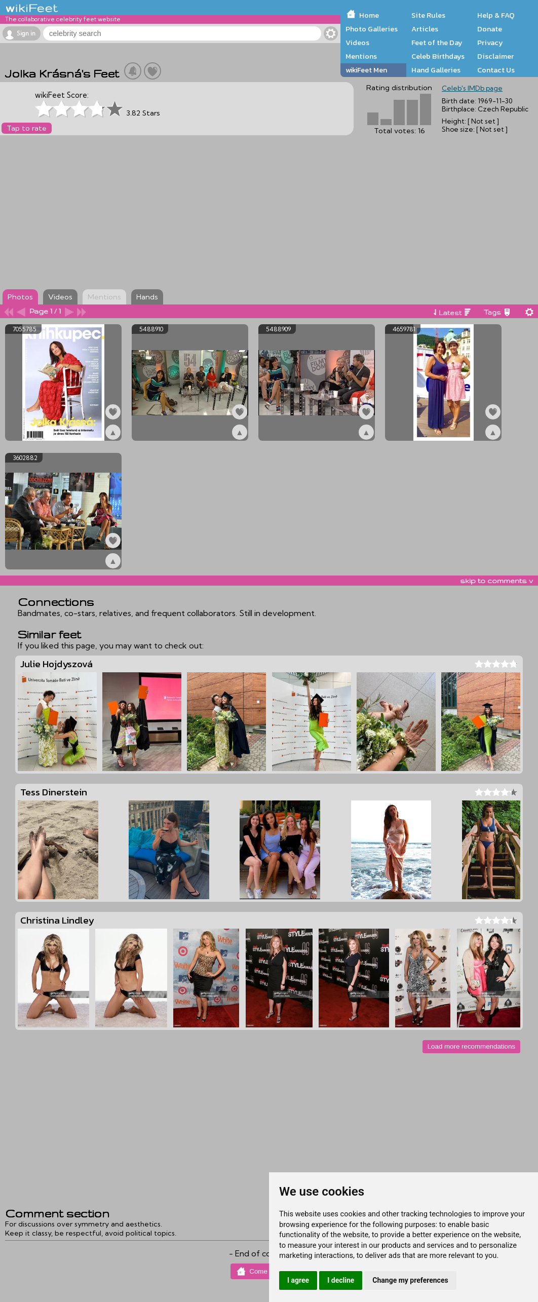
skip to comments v (496, 581)
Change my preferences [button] (410, 1280)
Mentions (361, 56)
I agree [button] (298, 1280)
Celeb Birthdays (438, 56)
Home (369, 15)
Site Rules (428, 15)
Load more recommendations (471, 1046)
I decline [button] (340, 1280)
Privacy (490, 42)
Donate (489, 28)
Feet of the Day (437, 42)
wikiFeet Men (366, 69)
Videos (357, 42)
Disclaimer (495, 56)
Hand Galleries (435, 69)
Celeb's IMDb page (472, 88)
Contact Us (496, 69)
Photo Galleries (371, 28)
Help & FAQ (496, 15)
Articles (424, 28)
